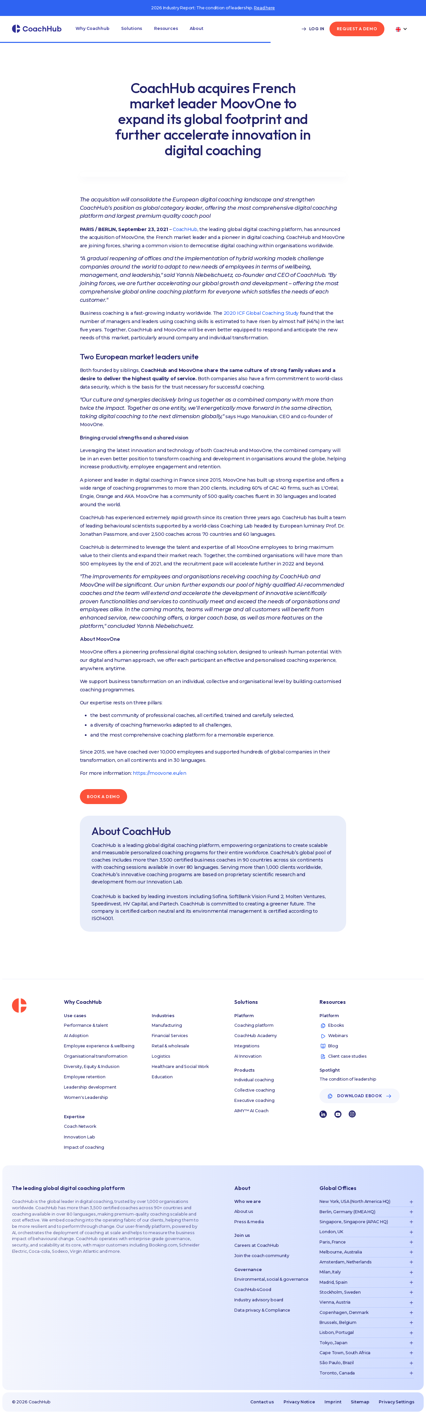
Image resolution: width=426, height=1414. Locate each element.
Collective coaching (254, 1090)
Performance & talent (86, 1025)
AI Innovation (247, 1056)
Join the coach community (261, 1255)
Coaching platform (254, 1025)
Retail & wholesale (170, 1045)
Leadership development (90, 1087)
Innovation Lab (79, 1136)
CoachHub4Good (252, 1289)
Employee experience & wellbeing (99, 1045)
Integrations (247, 1045)
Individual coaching (254, 1079)
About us (243, 1211)
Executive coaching (254, 1100)
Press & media (249, 1221)
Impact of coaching (84, 1147)
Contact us (262, 1401)
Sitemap (360, 1401)
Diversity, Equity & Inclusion (91, 1066)
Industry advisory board (258, 1299)
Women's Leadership (86, 1097)
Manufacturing (167, 1025)
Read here (264, 7)
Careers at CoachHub (256, 1245)
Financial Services (170, 1035)
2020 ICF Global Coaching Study (261, 313)
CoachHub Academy (255, 1035)
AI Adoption (76, 1035)
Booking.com (163, 1244)
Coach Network (80, 1126)
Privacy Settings (396, 1401)
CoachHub (185, 229)
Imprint (332, 1401)
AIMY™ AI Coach (251, 1110)
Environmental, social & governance (271, 1279)
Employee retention (85, 1076)
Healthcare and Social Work (180, 1066)
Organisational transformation (95, 1056)
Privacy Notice (299, 1401)
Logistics (161, 1056)
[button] (92, 29)
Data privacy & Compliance (262, 1310)
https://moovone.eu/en (159, 773)
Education (162, 1076)
